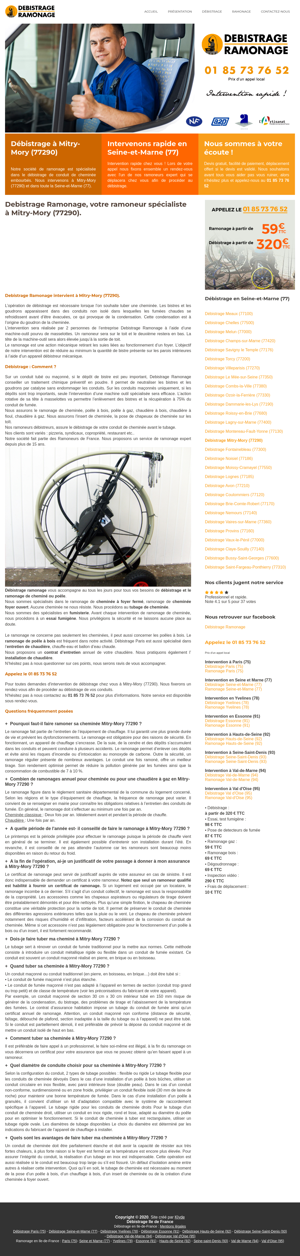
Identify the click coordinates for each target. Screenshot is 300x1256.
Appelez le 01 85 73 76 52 (235, 642)
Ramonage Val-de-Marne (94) (231, 779)
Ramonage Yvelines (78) (227, 707)
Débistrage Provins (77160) (229, 531)
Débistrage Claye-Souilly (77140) (234, 549)
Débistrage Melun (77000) (228, 332)
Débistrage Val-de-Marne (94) (231, 775)
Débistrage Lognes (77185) (229, 476)
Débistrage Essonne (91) (227, 721)
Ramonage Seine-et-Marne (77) (233, 689)
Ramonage (241, 11)
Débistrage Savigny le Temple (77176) (239, 350)
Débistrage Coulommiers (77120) (234, 495)
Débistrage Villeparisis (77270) (232, 368)
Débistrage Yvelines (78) (227, 703)
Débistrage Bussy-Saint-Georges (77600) (242, 558)
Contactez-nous (275, 11)
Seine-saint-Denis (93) (211, 1241)
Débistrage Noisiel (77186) (229, 458)
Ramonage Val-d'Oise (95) (228, 798)
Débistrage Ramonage (225, 627)
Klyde (180, 1217)
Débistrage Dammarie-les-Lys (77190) (239, 404)
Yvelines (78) (123, 1241)
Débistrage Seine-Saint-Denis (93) (235, 757)
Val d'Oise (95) (272, 1241)
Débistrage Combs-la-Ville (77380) (236, 386)
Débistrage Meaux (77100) (229, 314)
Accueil (151, 11)
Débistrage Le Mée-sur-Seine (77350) (239, 377)
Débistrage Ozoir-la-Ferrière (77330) (237, 395)
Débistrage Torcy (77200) (227, 359)
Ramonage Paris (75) (224, 671)
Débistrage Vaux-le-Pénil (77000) (234, 540)
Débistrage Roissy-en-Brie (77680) (236, 413)
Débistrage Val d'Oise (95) (228, 793)
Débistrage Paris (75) (224, 666)
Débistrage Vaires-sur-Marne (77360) (238, 522)
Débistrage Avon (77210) (227, 486)
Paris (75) (69, 1241)
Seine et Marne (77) (94, 1241)
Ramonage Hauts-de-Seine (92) (233, 743)
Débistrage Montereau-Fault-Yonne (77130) (244, 431)
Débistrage (212, 11)
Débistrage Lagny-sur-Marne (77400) (238, 422)
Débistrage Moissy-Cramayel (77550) (238, 467)
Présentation (180, 11)
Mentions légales (173, 1226)
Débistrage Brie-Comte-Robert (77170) (240, 504)
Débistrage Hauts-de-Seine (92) (233, 739)
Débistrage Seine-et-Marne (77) (233, 684)
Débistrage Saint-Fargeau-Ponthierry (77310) (245, 567)
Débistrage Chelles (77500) (229, 323)
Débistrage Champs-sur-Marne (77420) (240, 341)
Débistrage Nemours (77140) (231, 513)
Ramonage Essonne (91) (227, 725)
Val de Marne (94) (244, 1241)
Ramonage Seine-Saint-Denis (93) (236, 761)
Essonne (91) (146, 1241)
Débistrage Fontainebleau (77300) (235, 449)
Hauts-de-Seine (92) (174, 1241)
